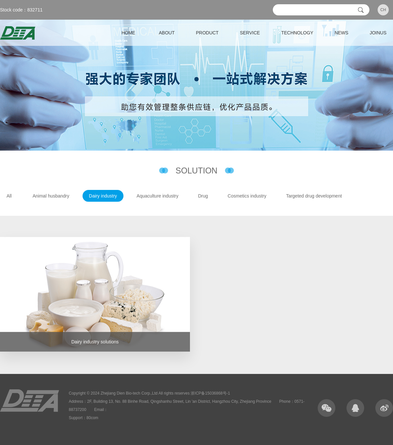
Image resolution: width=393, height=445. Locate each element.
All (9, 196)
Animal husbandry (50, 196)
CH (383, 10)
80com (92, 418)
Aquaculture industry (157, 196)
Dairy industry (103, 196)
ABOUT (167, 32)
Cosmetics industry (247, 196)
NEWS (341, 32)
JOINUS (378, 32)
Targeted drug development (314, 196)
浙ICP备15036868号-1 (210, 393)
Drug (203, 196)
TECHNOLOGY (297, 32)
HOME (128, 32)
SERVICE (250, 32)
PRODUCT (207, 32)
